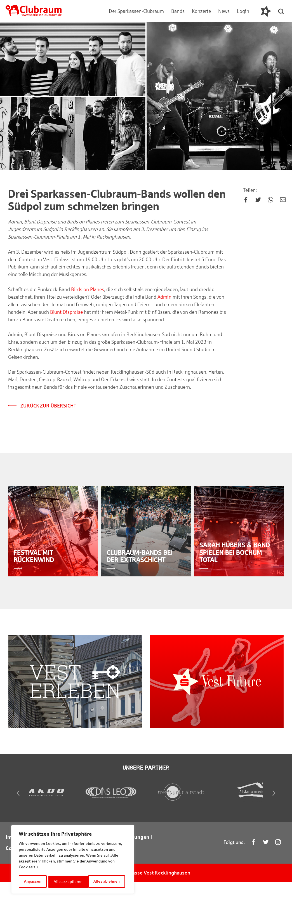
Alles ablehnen (67, 882)
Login (242, 11)
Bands (177, 11)
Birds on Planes (87, 292)
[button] (282, 11)
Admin (165, 299)
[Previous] (13, 814)
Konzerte (200, 11)
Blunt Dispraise (66, 314)
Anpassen (32, 882)
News (223, 11)
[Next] (278, 814)
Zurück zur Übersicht (42, 409)
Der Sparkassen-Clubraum (135, 11)
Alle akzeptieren (107, 882)
